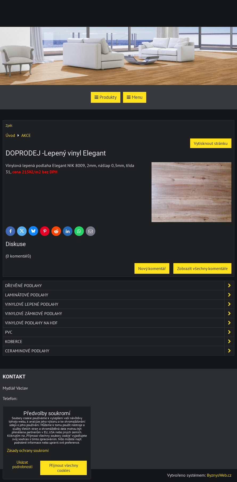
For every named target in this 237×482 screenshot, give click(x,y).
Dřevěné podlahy (119, 285)
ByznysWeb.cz (219, 475)
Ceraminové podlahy (119, 350)
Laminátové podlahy (119, 294)
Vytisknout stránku (211, 143)
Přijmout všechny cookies (63, 468)
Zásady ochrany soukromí (28, 450)
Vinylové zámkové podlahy (119, 313)
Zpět (9, 125)
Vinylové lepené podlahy (119, 304)
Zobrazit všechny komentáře (202, 268)
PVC (119, 332)
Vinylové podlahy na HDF (119, 322)
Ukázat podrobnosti (22, 464)
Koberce (119, 341)
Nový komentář (152, 268)
